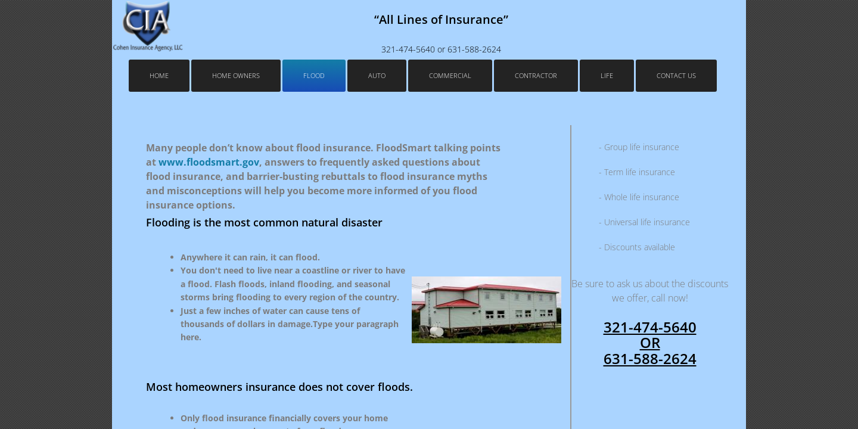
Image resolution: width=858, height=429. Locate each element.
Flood (314, 75)
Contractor (536, 75)
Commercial (450, 75)
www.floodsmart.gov (208, 162)
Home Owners (236, 75)
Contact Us (676, 75)
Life (607, 75)
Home (159, 75)
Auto (377, 75)
